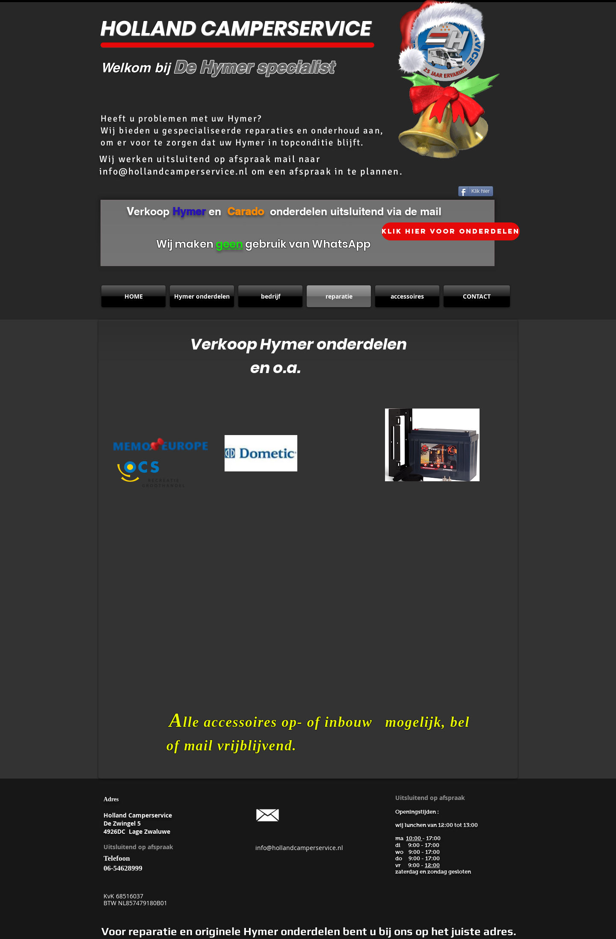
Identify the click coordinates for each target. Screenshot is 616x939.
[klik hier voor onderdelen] (451, 231)
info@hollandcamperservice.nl (174, 171)
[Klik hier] (475, 191)
